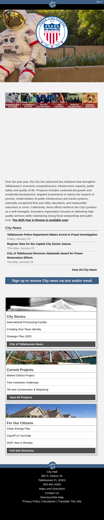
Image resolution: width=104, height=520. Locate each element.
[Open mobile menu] (97, 6)
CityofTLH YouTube (19, 435)
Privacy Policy (31, 501)
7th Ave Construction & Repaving (27, 389)
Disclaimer (49, 501)
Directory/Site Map (52, 497)
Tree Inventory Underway (22, 382)
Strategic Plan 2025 (19, 336)
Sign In (99, 2)
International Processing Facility (27, 322)
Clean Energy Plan (18, 428)
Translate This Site (69, 501)
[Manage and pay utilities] (13, 101)
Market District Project (20, 375)
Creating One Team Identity (24, 329)
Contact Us (52, 493)
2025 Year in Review (20, 442)
